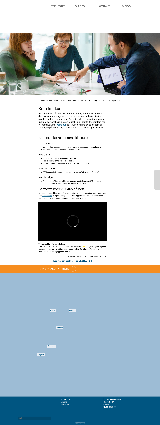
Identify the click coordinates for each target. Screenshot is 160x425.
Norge (52, 310)
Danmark (51, 346)
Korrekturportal (105, 100)
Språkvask (116, 100)
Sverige (60, 328)
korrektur (61, 124)
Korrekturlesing (91, 100)
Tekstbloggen (66, 399)
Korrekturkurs (78, 100)
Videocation (47, 196)
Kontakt (104, 6)
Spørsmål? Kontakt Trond (54, 269)
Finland (72, 310)
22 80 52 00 (111, 407)
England (41, 355)
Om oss (80, 6)
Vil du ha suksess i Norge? (48, 100)
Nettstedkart (65, 404)
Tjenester (58, 6)
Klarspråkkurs (66, 100)
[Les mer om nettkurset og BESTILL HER (72, 261)
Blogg (126, 6)
